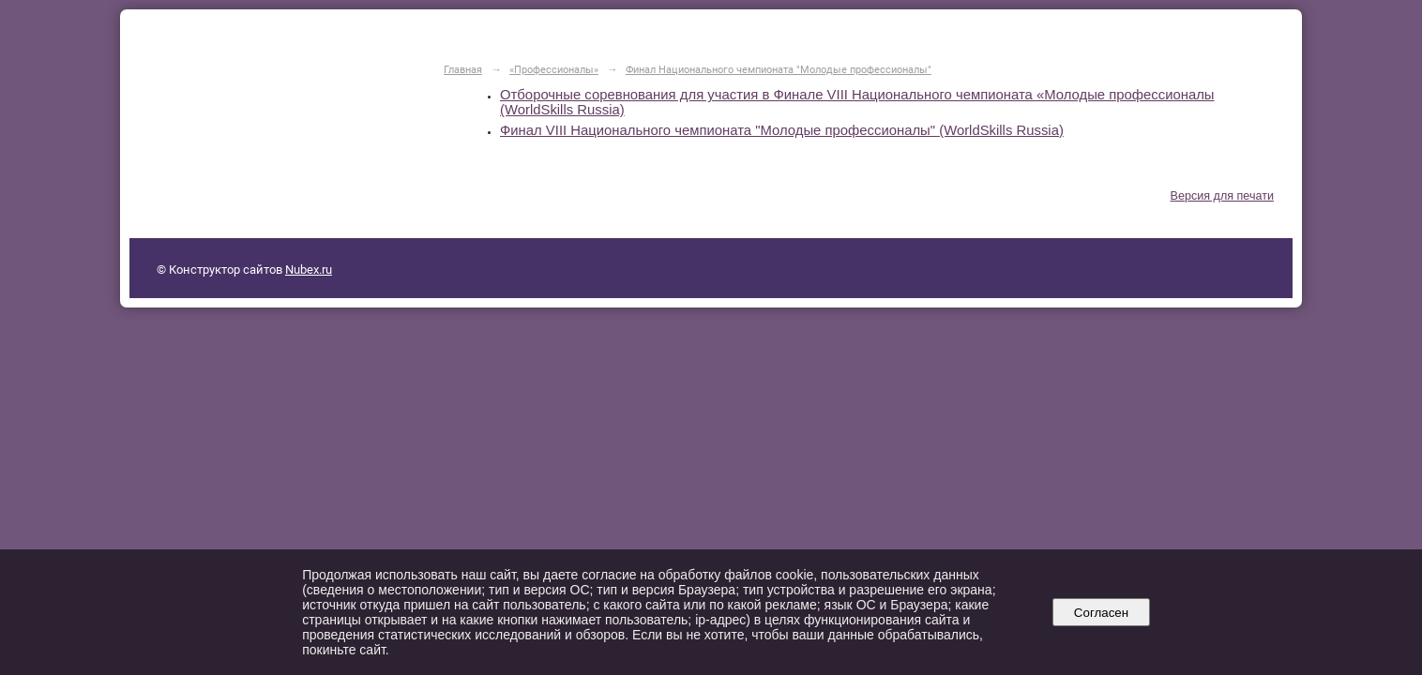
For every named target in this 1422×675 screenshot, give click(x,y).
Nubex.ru (308, 269)
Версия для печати (1222, 195)
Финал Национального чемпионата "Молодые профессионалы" (778, 69)
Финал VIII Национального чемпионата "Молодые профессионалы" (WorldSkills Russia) (782, 130)
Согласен (1100, 613)
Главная (463, 69)
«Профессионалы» (553, 69)
